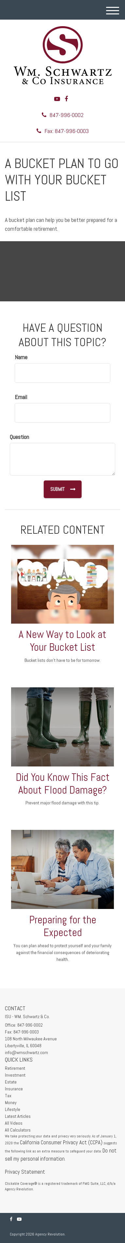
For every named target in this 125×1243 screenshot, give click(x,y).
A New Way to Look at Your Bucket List (62, 641)
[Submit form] (62, 489)
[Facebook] (66, 98)
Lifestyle (12, 1109)
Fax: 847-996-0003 (63, 131)
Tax (8, 1096)
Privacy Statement (25, 1171)
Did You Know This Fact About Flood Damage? (63, 783)
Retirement (15, 1068)
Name (21, 357)
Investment (15, 1075)
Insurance (14, 1089)
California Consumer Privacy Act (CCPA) (61, 1142)
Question (19, 437)
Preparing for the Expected (62, 926)
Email (21, 397)
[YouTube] (57, 98)
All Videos (14, 1123)
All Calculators (18, 1130)
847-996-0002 (63, 115)
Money (11, 1102)
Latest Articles (18, 1116)
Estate (11, 1082)
